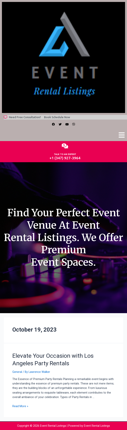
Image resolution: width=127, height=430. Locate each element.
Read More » (20, 406)
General (17, 372)
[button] (121, 135)
